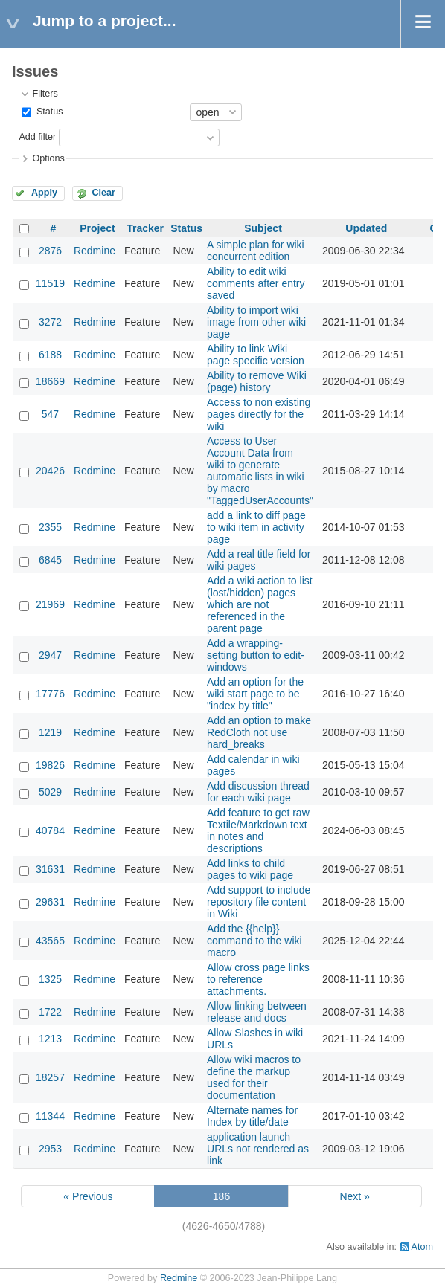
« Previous (87, 1196)
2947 (50, 655)
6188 (50, 355)
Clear (103, 192)
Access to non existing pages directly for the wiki (258, 414)
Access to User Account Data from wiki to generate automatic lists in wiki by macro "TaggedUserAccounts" (260, 470)
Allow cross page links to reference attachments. (258, 979)
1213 (50, 1039)
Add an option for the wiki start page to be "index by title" (255, 694)
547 (50, 414)
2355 (50, 527)
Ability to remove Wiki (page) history (257, 381)
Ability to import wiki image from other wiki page (256, 322)
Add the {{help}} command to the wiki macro (254, 940)
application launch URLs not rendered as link (258, 1149)
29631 (50, 902)
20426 (50, 471)
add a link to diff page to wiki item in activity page (256, 527)
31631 (50, 869)
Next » (354, 1196)
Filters (44, 93)
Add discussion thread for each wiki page (258, 792)
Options (48, 158)
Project (97, 228)
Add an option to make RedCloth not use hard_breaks (259, 732)
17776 (50, 694)
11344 (50, 1116)
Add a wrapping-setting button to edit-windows (255, 655)
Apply (44, 192)
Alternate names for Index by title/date (252, 1116)
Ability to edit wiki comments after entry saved (256, 283)
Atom (422, 1247)
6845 (50, 560)
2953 (50, 1149)
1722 (50, 1012)
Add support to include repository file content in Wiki (258, 902)
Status (48, 111)
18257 (50, 1077)
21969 (50, 604)
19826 (50, 765)
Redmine (94, 251)
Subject (263, 228)
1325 (50, 979)
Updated (366, 228)
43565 (50, 940)
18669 (50, 381)
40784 (50, 830)
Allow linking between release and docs (257, 1012)
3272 (50, 322)
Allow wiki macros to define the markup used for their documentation (254, 1077)
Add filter (37, 137)
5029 (50, 792)
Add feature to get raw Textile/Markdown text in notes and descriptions (258, 830)
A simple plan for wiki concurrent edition (255, 250)
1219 (50, 732)
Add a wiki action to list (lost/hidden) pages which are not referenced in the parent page (260, 604)
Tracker (145, 228)
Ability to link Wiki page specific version (255, 355)
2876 (50, 251)
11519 (50, 283)
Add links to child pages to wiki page (250, 869)
